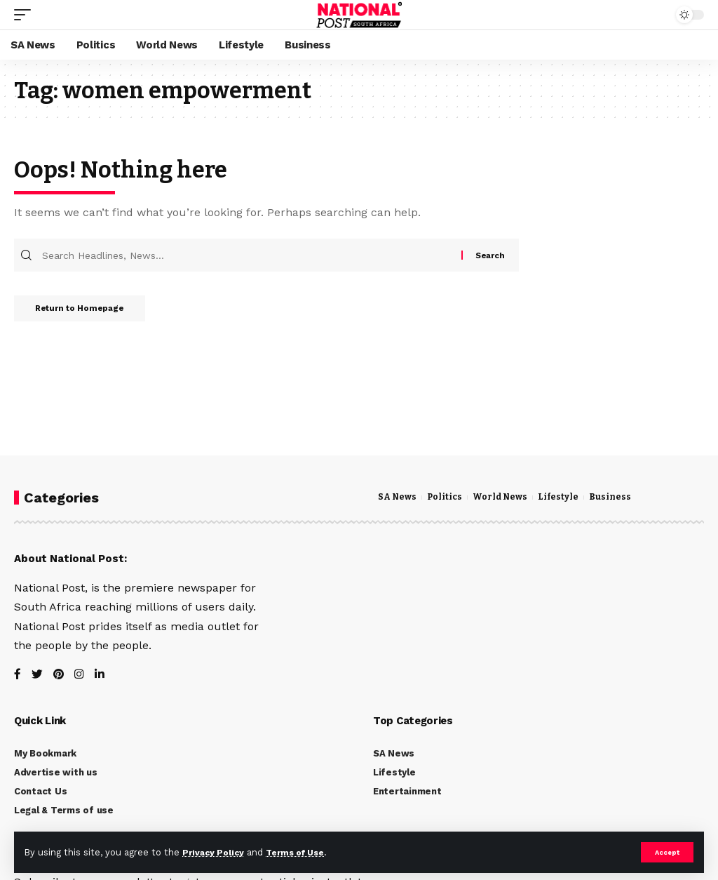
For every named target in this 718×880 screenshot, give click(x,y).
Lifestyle (566, 497)
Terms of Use (302, 851)
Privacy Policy (215, 851)
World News (505, 497)
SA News (398, 497)
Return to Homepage (87, 313)
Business (619, 497)
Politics (447, 497)
